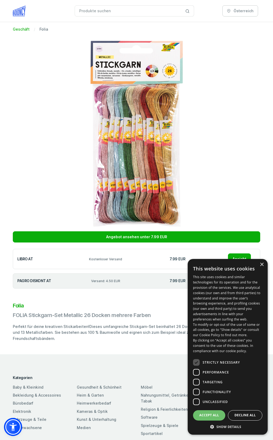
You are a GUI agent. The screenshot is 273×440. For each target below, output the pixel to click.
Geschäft (21, 29)
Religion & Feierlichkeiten (164, 409)
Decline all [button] (245, 415)
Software (149, 417)
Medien (84, 427)
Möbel (146, 387)
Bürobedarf (23, 403)
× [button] (262, 265)
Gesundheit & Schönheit (99, 387)
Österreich (240, 11)
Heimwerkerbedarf (94, 403)
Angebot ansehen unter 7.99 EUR (136, 237)
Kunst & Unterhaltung (96, 419)
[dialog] (228, 347)
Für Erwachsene (27, 427)
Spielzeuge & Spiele (159, 425)
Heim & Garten (90, 395)
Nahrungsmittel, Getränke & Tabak (166, 398)
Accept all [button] (209, 415)
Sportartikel (152, 433)
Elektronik (22, 411)
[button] (13, 427)
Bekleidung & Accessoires (37, 395)
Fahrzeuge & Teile (29, 419)
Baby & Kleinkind (28, 387)
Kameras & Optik (92, 411)
